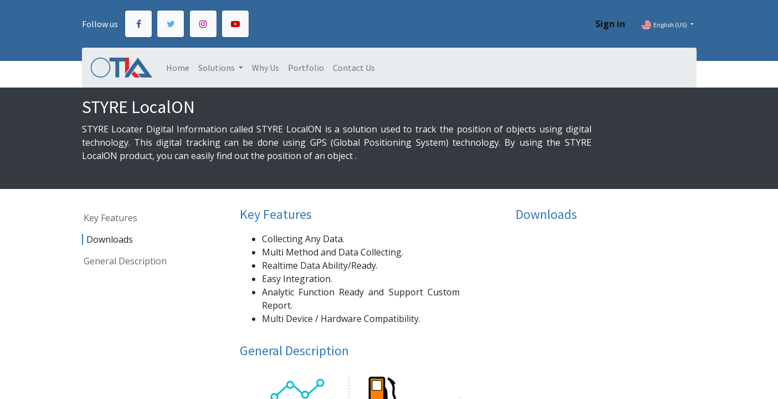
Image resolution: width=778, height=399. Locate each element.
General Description (125, 261)
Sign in (610, 24)
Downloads (109, 239)
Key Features (110, 218)
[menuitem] (178, 68)
